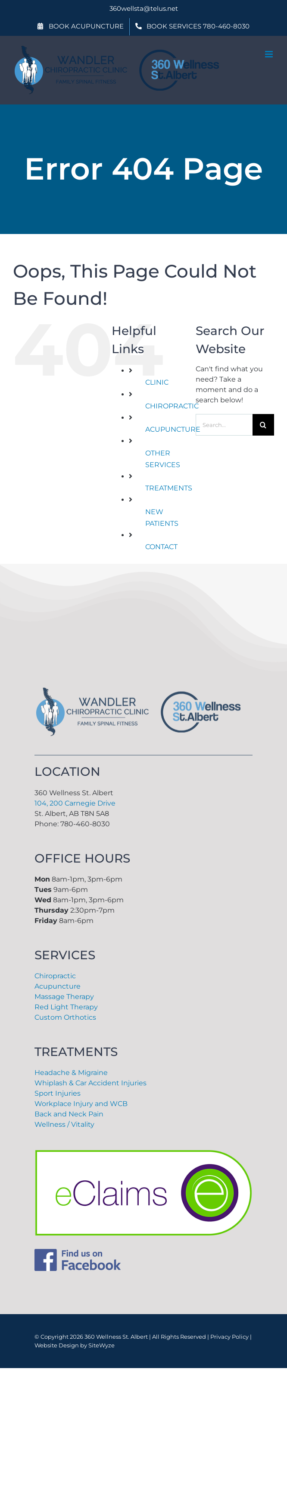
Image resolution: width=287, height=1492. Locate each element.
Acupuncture (57, 986)
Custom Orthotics (65, 1017)
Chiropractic (55, 976)
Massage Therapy (64, 997)
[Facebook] (77, 1252)
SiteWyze (101, 1345)
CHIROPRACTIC (172, 406)
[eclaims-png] (143, 1153)
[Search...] (224, 425)
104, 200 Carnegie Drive (74, 803)
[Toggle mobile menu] (269, 54)
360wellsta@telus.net (143, 8)
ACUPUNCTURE (172, 429)
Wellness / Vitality (64, 1124)
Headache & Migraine (71, 1072)
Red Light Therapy (66, 1007)
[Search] (263, 425)
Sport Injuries (57, 1093)
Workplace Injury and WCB (81, 1104)
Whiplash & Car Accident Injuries (90, 1083)
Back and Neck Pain (68, 1114)
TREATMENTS (168, 488)
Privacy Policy (229, 1336)
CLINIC (156, 382)
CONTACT (161, 547)
